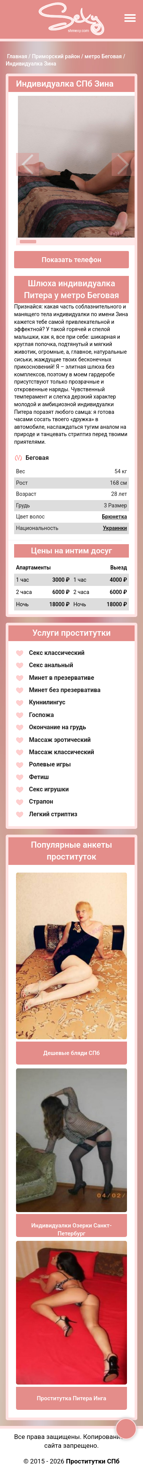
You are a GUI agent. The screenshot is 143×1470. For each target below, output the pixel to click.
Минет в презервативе (61, 677)
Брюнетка (114, 517)
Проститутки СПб (93, 1461)
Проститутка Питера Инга (71, 1398)
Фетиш (39, 777)
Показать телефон (71, 260)
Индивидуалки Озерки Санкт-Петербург (71, 1229)
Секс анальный (51, 665)
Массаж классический (61, 752)
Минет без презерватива (65, 690)
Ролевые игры (50, 764)
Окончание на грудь (57, 727)
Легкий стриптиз (53, 814)
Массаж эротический (60, 739)
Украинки (115, 528)
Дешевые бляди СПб (71, 1053)
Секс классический (57, 652)
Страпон (41, 801)
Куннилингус (47, 702)
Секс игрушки (49, 789)
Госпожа (41, 715)
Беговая (37, 457)
